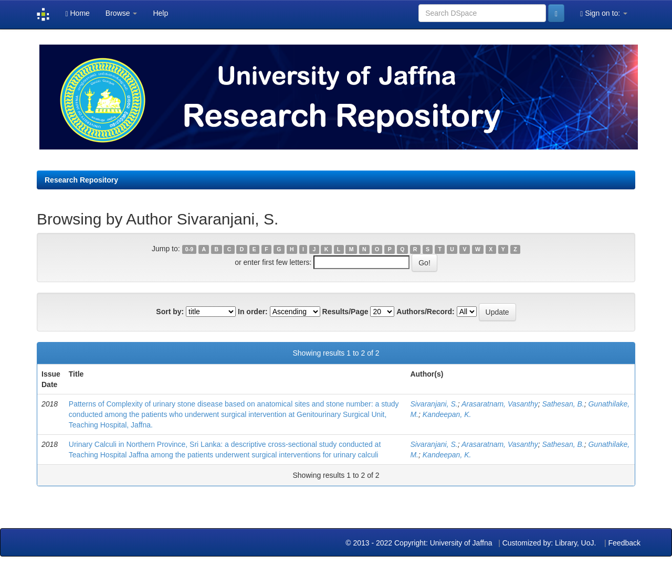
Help (160, 13)
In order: (253, 311)
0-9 (189, 249)
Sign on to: (603, 13)
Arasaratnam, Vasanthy (499, 404)
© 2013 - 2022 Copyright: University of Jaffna (419, 543)
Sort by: (170, 311)
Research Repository (81, 180)
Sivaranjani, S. (433, 404)
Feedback (624, 543)
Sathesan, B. (563, 404)
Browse (122, 13)
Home (77, 13)
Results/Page (345, 311)
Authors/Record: (425, 311)
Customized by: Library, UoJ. (549, 543)
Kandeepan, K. (447, 414)
